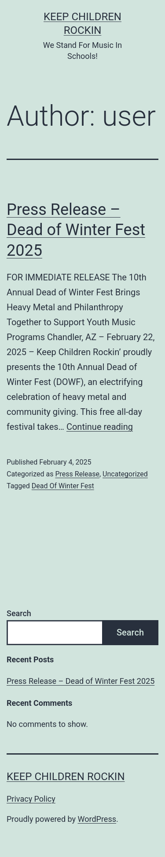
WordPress (97, 819)
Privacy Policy (31, 798)
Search (19, 613)
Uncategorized (125, 474)
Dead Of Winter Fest (63, 486)
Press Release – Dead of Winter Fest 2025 (76, 230)
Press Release (77, 474)
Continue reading (99, 426)
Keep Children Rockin (66, 776)
